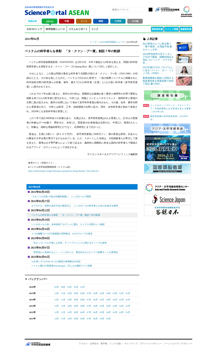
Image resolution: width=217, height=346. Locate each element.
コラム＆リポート (78, 29)
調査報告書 (157, 29)
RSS (159, 15)
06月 (95, 289)
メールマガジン (176, 15)
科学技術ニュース (55, 29)
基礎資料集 (185, 29)
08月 (82, 289)
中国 (66, 21)
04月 (63, 282)
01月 (82, 282)
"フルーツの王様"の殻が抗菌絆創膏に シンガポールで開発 (61, 196)
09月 (76, 289)
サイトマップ (131, 339)
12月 (56, 289)
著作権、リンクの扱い (111, 339)
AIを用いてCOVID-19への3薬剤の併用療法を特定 (55, 257)
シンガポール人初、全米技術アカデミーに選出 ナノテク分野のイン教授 (68, 222)
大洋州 (118, 21)
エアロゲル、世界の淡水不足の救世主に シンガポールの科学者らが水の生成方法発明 (74, 205)
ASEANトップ (34, 29)
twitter (171, 15)
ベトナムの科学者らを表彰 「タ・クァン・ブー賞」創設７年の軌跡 (65, 213)
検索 (150, 9)
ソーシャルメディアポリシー (177, 339)
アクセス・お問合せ (89, 339)
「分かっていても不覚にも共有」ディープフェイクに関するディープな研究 (69, 239)
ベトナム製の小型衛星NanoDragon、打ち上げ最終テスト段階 (61, 261)
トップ (93, 42)
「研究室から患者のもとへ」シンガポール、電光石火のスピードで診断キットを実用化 (74, 248)
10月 (69, 289)
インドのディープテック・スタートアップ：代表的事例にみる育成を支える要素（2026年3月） (167, 108)
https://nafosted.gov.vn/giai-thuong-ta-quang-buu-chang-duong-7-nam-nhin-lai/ (63, 171)
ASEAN (49, 21)
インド (83, 21)
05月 (56, 282)
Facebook (165, 15)
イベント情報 (171, 29)
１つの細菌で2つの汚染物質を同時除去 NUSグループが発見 (61, 231)
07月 (89, 289)
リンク (94, 29)
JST (38, 340)
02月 (76, 282)
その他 (135, 21)
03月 (69, 282)
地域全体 (32, 21)
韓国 (101, 21)
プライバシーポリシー (150, 339)
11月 (63, 289)
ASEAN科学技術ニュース (112, 42)
